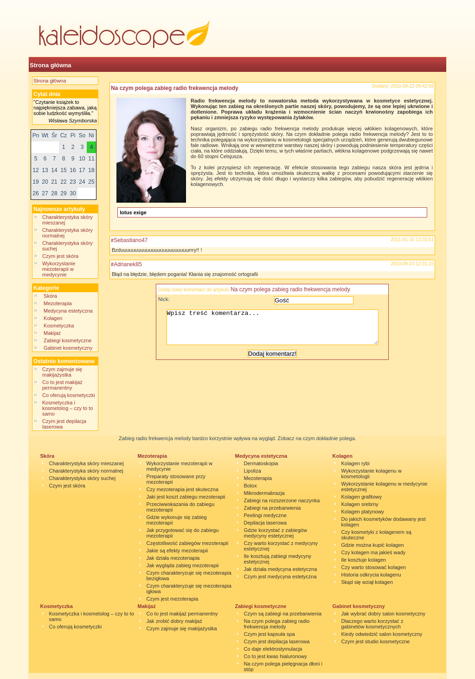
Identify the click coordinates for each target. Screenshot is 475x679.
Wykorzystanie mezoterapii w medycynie (58, 269)
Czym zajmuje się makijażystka (62, 372)
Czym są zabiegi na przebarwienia (283, 613)
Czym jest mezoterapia (173, 599)
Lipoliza (252, 471)
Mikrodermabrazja (264, 493)
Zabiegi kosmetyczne (67, 340)
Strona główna (50, 65)
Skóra (50, 296)
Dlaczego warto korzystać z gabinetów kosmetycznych (372, 623)
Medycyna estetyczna (68, 311)
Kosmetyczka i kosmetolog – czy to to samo (67, 408)
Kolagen (53, 318)
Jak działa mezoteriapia (173, 558)
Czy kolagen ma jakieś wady (373, 552)
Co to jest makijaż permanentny (62, 385)
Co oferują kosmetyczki (68, 395)
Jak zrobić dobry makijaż (174, 621)
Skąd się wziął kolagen (367, 582)
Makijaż (52, 333)
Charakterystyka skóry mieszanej (86, 463)
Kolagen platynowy (362, 511)
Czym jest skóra (60, 256)
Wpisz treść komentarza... (277, 330)
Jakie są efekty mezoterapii (177, 550)
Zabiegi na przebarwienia (272, 508)
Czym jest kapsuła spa (269, 634)
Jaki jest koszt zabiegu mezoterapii (186, 497)
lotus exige (133, 212)
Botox (250, 485)
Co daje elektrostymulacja (273, 649)
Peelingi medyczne (265, 515)
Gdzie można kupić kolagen (372, 545)
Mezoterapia (57, 303)
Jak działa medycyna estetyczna (280, 569)
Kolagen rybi (355, 463)
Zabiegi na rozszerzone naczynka (282, 500)
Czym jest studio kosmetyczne (375, 641)
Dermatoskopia (261, 463)
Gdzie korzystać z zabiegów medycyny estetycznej (275, 532)
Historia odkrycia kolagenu (371, 574)
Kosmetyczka (59, 325)
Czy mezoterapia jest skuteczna (182, 489)
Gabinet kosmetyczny (68, 348)
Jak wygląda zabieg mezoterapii (183, 565)
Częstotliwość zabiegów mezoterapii (188, 543)
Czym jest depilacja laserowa (277, 641)
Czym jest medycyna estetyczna (280, 576)
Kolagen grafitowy (361, 497)
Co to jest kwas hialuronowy (275, 656)
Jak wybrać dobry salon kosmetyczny (383, 613)
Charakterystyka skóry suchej (82, 478)
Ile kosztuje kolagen (363, 560)
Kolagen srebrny (360, 504)
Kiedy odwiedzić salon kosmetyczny (382, 634)
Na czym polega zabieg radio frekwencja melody (174, 88)
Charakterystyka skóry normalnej (86, 471)
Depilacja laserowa (265, 522)
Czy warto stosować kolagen (373, 567)
